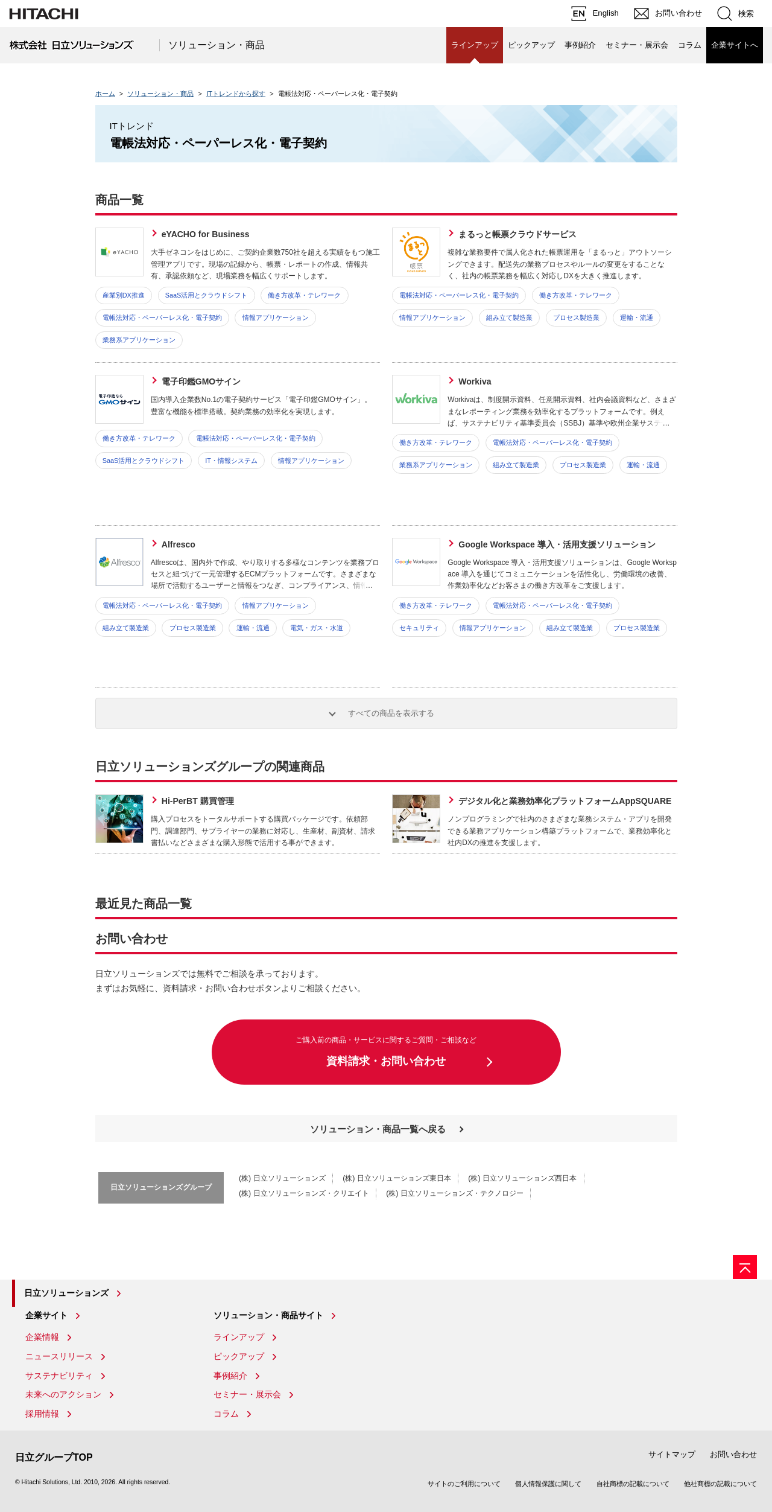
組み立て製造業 (509, 317)
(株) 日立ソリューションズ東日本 (397, 1178)
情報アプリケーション (275, 317)
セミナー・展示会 (637, 44)
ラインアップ (239, 1337)
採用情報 (42, 1413)
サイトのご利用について (464, 1483)
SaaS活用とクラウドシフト (206, 295)
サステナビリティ (59, 1375)
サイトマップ (671, 1454)
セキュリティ (419, 627)
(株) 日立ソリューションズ (282, 1178)
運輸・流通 (636, 317)
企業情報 (42, 1337)
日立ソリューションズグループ (161, 1187)
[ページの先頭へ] (745, 1267)
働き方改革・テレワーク (304, 295)
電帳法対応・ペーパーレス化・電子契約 (162, 317)
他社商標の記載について (720, 1483)
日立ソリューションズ (66, 1293)
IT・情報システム (231, 460)
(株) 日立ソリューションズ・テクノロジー (455, 1193)
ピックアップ (531, 44)
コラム (689, 44)
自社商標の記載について (632, 1483)
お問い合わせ (733, 1454)
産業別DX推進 (124, 295)
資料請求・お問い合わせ (386, 1051)
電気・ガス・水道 (316, 627)
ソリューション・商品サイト (268, 1315)
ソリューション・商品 (216, 45)
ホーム (105, 93)
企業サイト (46, 1315)
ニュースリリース (59, 1356)
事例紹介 (580, 44)
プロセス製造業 (576, 317)
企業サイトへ (734, 44)
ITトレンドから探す (235, 93)
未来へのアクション (63, 1394)
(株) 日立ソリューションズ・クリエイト (304, 1193)
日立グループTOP (54, 1457)
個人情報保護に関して (548, 1483)
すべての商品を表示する (391, 713)
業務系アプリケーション (139, 339)
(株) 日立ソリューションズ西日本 (522, 1178)
